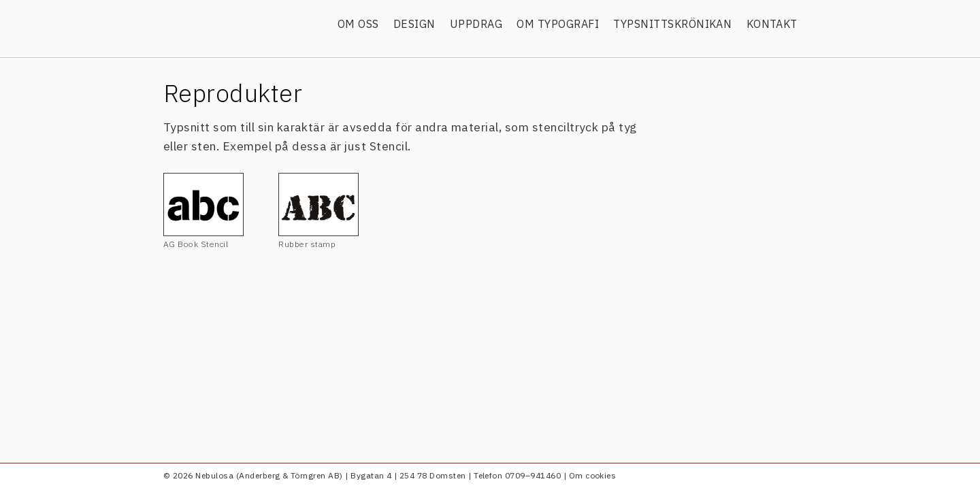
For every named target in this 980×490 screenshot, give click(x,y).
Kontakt (772, 24)
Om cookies (593, 475)
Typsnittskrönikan (672, 24)
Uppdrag (476, 24)
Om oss (358, 24)
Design (414, 24)
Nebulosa (243, 25)
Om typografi (558, 24)
